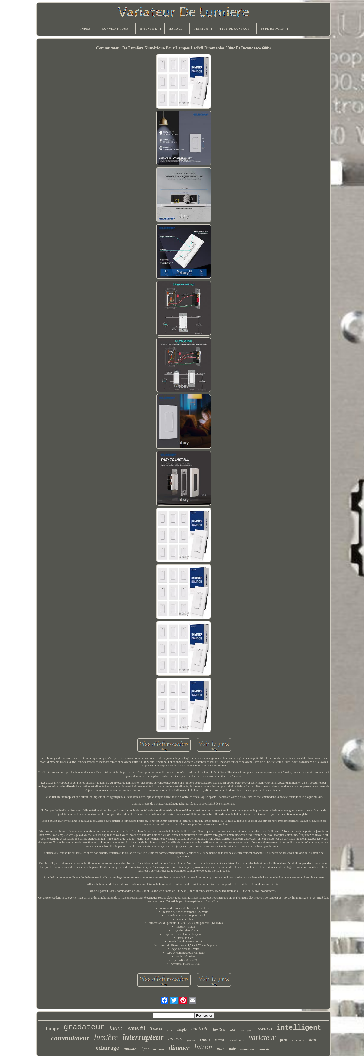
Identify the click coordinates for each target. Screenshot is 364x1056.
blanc (117, 1027)
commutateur (70, 1038)
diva (312, 1039)
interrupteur (143, 1037)
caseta (175, 1039)
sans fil (136, 1028)
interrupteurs (247, 1030)
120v (232, 1029)
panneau (191, 1040)
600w (169, 1030)
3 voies (156, 1029)
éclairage (107, 1047)
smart (205, 1039)
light (145, 1049)
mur (220, 1048)
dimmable (247, 1049)
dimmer (179, 1047)
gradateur (84, 1027)
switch (265, 1028)
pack (283, 1040)
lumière (106, 1037)
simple (182, 1029)
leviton (219, 1040)
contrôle (199, 1028)
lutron (203, 1047)
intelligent (299, 1028)
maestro (265, 1049)
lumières (219, 1029)
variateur (262, 1037)
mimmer (158, 1049)
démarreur (298, 1040)
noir (232, 1049)
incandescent (236, 1040)
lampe (52, 1028)
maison (130, 1048)
